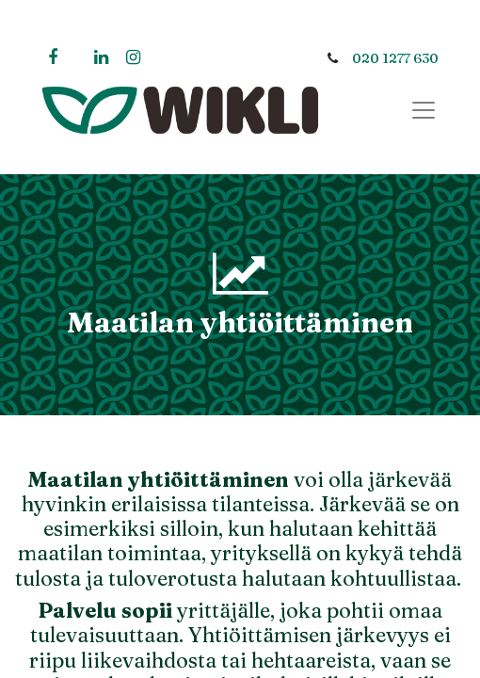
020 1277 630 (395, 58)
